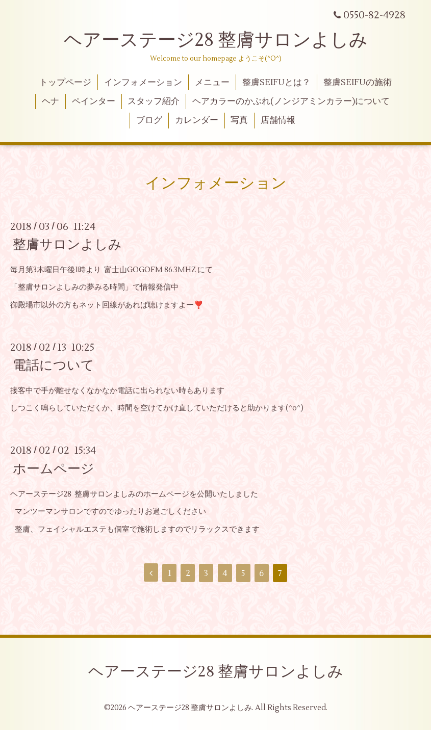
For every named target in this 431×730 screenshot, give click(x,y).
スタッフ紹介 (154, 101)
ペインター (93, 101)
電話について (53, 365)
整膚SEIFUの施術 (357, 82)
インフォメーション (143, 82)
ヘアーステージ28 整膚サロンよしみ (216, 40)
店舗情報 (278, 120)
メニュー (212, 82)
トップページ (65, 82)
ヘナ (50, 101)
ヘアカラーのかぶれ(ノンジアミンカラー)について (291, 101)
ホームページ (53, 468)
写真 (239, 120)
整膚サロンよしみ (67, 244)
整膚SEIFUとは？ (276, 82)
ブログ (149, 120)
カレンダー (196, 120)
